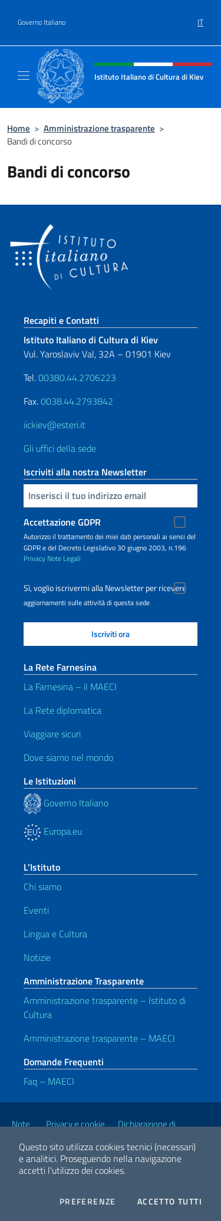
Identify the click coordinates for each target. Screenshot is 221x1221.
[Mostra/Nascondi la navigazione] (24, 75)
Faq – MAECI (49, 1081)
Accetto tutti (169, 1201)
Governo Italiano (41, 22)
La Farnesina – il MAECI (70, 687)
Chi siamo (42, 886)
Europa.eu (53, 831)
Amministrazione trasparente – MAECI (99, 1038)
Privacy (34, 558)
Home (18, 128)
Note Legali (64, 558)
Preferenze (88, 1201)
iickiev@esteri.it (54, 425)
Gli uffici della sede (60, 448)
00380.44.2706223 (77, 377)
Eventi (36, 910)
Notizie (37, 957)
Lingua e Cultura (55, 934)
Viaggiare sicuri (52, 734)
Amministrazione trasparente (99, 128)
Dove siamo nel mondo (68, 757)
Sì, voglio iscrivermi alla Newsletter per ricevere (105, 588)
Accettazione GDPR (62, 522)
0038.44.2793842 (77, 401)
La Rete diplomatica (62, 710)
